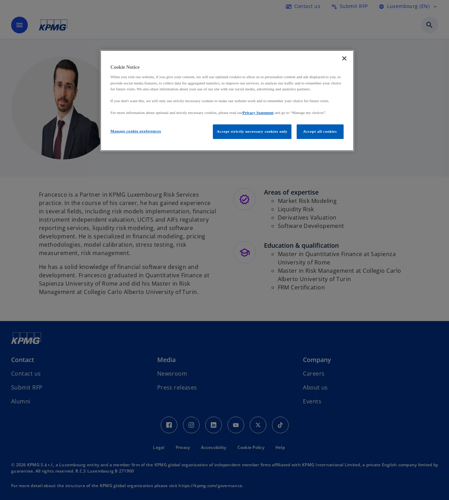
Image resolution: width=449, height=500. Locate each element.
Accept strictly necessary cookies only (252, 131)
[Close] (344, 58)
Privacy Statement (257, 112)
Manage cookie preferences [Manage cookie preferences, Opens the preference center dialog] (136, 131)
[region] (227, 100)
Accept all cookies (320, 131)
